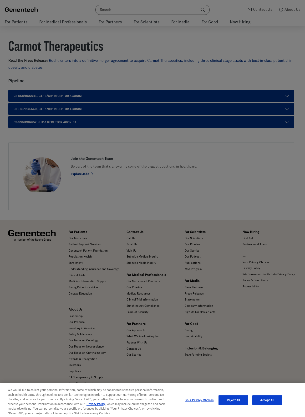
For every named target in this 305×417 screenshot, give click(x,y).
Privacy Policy (95, 408)
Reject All (233, 404)
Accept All (267, 404)
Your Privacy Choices (199, 404)
